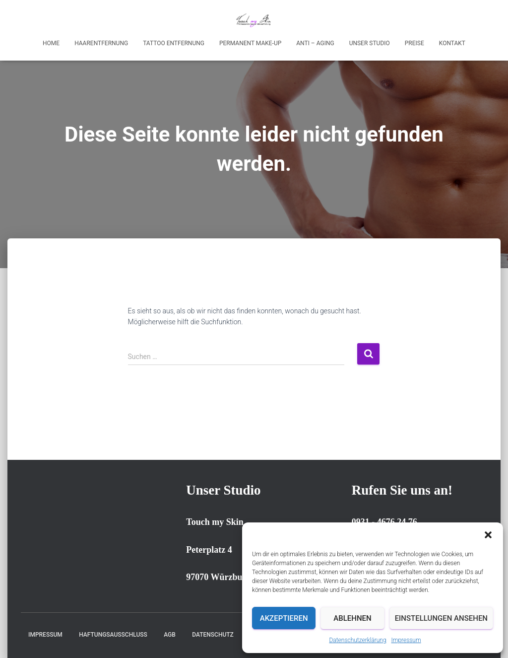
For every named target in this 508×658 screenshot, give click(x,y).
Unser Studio (369, 43)
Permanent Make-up (250, 43)
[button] (488, 535)
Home (51, 43)
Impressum (406, 640)
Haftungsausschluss (113, 634)
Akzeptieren (284, 618)
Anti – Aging (315, 43)
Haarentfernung (101, 43)
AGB (170, 634)
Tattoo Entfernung (173, 43)
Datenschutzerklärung (357, 640)
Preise (414, 43)
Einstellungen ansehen (441, 618)
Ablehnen (352, 618)
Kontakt (452, 43)
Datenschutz (213, 634)
